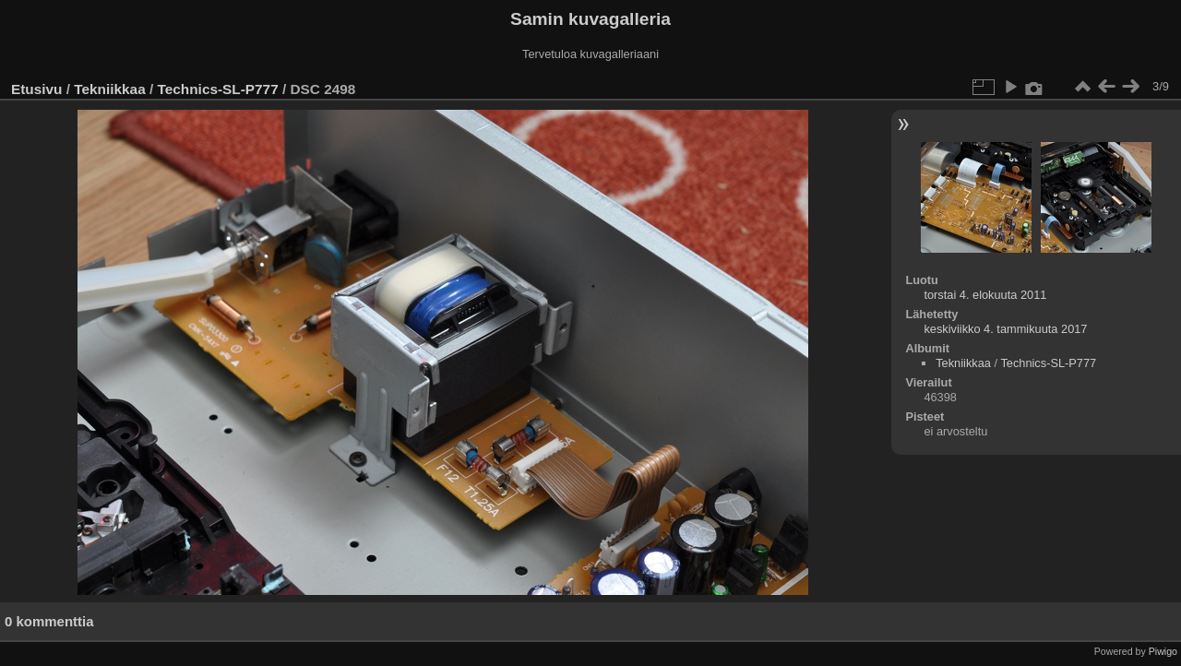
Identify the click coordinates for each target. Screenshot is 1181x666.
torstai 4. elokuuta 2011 (985, 295)
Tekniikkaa (109, 89)
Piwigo (1163, 651)
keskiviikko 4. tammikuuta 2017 (1005, 329)
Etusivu (36, 89)
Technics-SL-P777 (218, 89)
